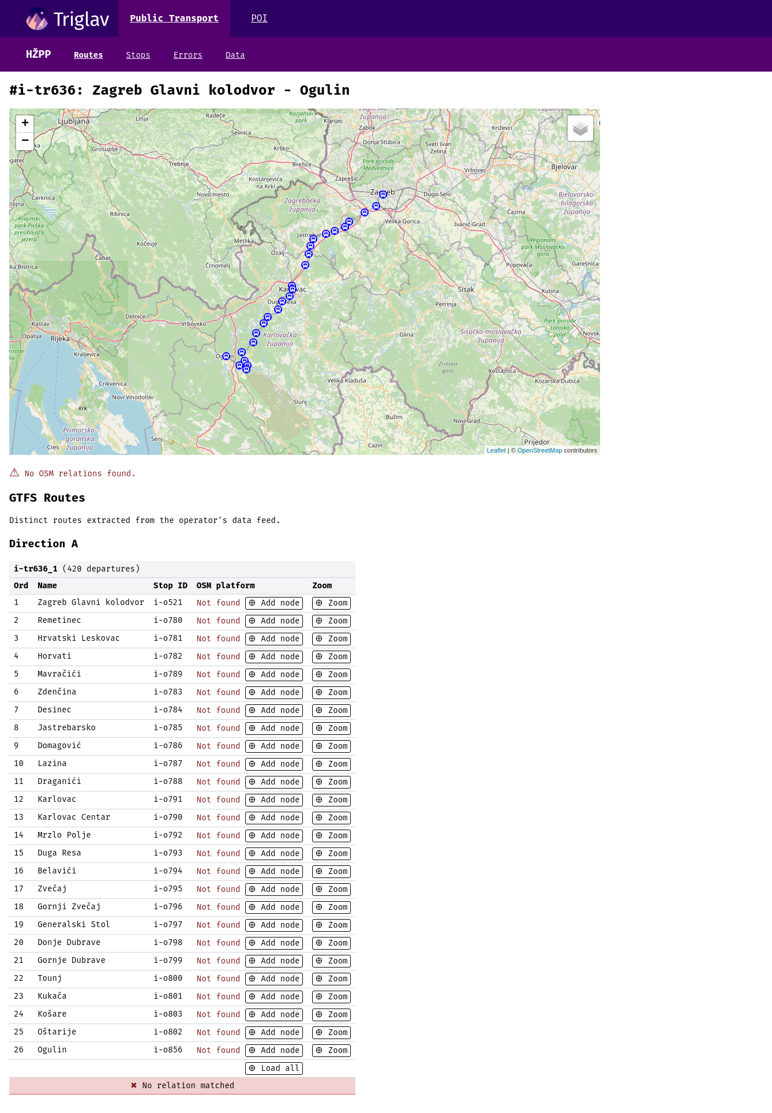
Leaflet (496, 450)
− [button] (25, 141)
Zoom (335, 603)
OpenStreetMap (540, 450)
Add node (278, 603)
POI (259, 18)
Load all (278, 1068)
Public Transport (174, 18)
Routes (88, 55)
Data (235, 55)
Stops (138, 55)
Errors (188, 55)
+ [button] (25, 124)
